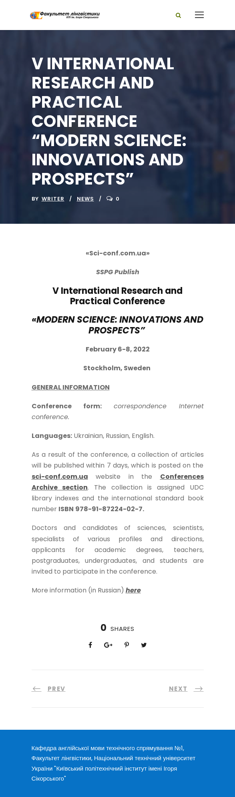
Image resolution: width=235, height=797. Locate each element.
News (85, 199)
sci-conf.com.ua (60, 476)
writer (53, 199)
